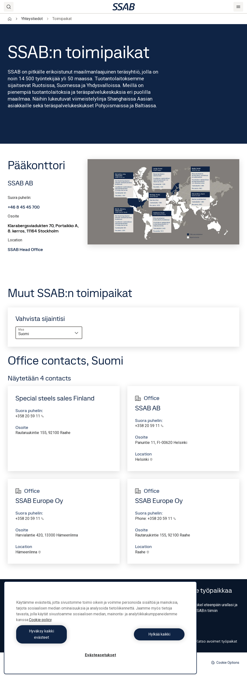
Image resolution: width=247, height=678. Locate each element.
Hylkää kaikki (144, 637)
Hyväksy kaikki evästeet (57, 637)
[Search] (9, 7)
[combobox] (48, 332)
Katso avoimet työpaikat (212, 641)
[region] (100, 631)
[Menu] (238, 7)
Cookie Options (225, 663)
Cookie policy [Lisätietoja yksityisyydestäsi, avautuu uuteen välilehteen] (40, 626)
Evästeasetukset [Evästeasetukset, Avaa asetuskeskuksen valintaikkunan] (100, 655)
